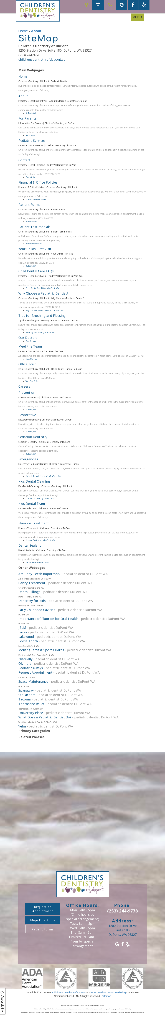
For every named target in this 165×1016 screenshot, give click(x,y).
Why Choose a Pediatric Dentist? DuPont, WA (44, 310)
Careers (24, 386)
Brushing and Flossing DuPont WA (40, 332)
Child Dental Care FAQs (36, 271)
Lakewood (26, 636)
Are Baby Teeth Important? (39, 574)
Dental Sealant (29, 545)
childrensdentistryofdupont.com (43, 59)
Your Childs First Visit (34, 249)
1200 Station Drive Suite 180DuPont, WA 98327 (122, 930)
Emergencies (28, 459)
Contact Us (30, 177)
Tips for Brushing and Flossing (42, 315)
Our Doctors (27, 337)
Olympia (24, 663)
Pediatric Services (31, 140)
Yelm (22, 726)
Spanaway (26, 690)
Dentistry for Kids (32, 601)
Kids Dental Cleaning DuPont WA (40, 498)
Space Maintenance (33, 681)
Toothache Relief (31, 704)
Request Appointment (35, 672)
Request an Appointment (42, 909)
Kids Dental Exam (31, 503)
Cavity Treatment (31, 583)
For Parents (27, 118)
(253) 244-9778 (122, 911)
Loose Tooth (28, 641)
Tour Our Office (32, 381)
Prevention (26, 392)
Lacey (22, 632)
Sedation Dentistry (32, 437)
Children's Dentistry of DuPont (69, 992)
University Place (30, 713)
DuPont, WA (31, 113)
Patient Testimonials (34, 227)
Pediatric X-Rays (30, 668)
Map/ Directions (42, 920)
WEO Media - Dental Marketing (108, 992)
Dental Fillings (29, 592)
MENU (137, 17)
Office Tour (27, 364)
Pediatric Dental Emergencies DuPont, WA (43, 476)
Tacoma (24, 699)
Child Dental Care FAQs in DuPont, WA (42, 288)
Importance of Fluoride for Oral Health (48, 619)
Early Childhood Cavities (36, 610)
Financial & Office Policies (37, 182)
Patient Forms (29, 204)
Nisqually (25, 659)
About (23, 96)
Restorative (27, 415)
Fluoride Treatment (33, 523)
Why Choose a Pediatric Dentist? (43, 293)
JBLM (22, 627)
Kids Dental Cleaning (34, 481)
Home (22, 76)
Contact (24, 160)
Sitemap (106, 996)
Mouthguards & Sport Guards (41, 650)
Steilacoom (26, 695)
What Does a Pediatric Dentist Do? (44, 717)
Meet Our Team (32, 359)
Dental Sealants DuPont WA (37, 562)
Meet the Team (30, 346)
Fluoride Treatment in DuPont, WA (40, 540)
